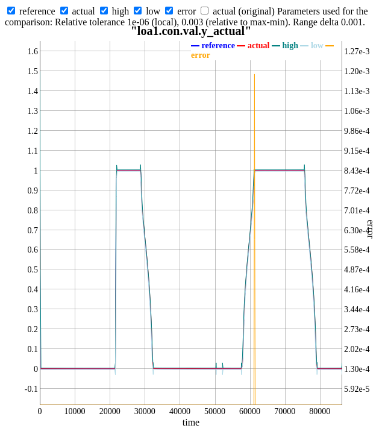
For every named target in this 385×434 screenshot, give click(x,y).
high (120, 11)
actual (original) (244, 11)
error (186, 11)
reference (37, 11)
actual (83, 11)
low (153, 11)
